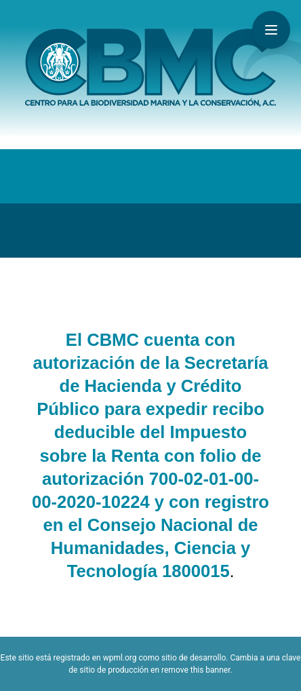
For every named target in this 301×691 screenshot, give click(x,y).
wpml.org (120, 658)
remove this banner (195, 670)
